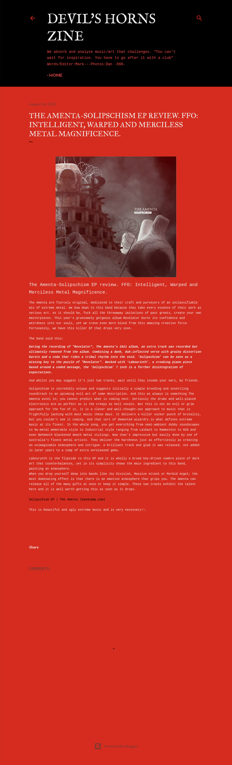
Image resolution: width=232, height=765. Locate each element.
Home (56, 75)
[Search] (199, 17)
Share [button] (34, 547)
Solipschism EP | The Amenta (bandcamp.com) (67, 499)
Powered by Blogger (116, 746)
